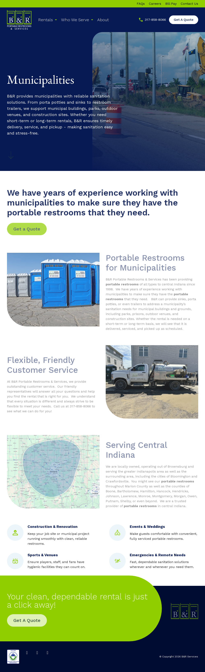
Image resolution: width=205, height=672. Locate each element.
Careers (155, 3)
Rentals (45, 19)
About (103, 19)
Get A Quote (183, 20)
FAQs (141, 3)
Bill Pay (171, 3)
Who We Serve (75, 19)
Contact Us (189, 3)
